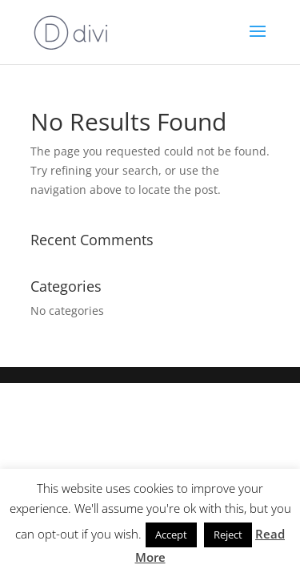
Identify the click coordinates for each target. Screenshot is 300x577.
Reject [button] (228, 534)
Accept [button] (171, 534)
